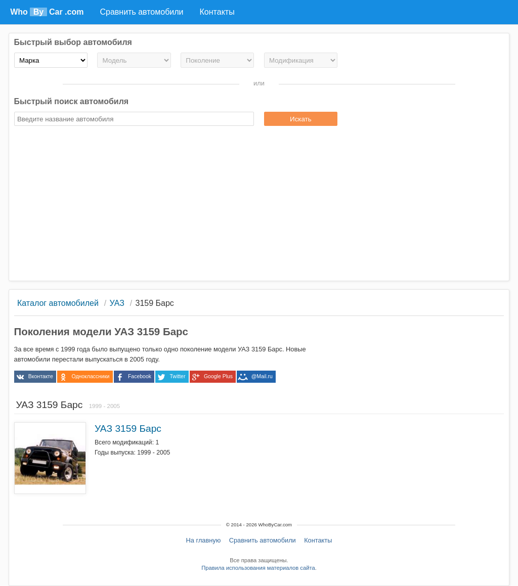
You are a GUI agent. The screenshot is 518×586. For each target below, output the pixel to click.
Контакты (318, 540)
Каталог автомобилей (58, 303)
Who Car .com (46, 12)
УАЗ (117, 303)
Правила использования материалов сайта (258, 568)
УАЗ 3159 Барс (128, 428)
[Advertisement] (259, 205)
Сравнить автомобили (262, 540)
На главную (203, 540)
